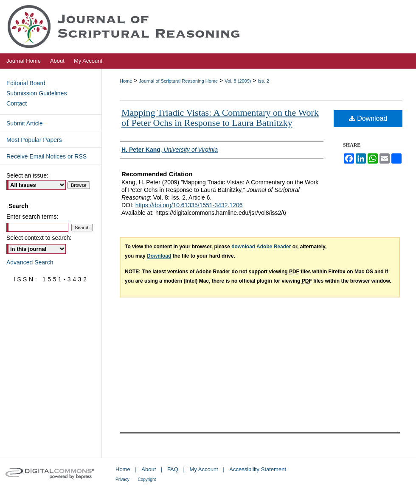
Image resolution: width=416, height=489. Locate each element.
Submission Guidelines (36, 93)
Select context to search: (38, 237)
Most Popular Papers (34, 139)
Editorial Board (25, 83)
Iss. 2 (263, 80)
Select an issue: (27, 175)
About (148, 469)
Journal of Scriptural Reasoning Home (178, 80)
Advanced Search (29, 262)
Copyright (147, 479)
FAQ (172, 469)
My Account (204, 469)
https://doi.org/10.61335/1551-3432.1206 (189, 205)
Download (368, 118)
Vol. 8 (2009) (238, 80)
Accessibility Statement (257, 469)
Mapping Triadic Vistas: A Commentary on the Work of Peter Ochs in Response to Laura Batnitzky (220, 117)
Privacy (122, 479)
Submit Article (24, 123)
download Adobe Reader (261, 247)
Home (126, 80)
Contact (16, 103)
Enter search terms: (32, 216)
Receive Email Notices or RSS (46, 156)
